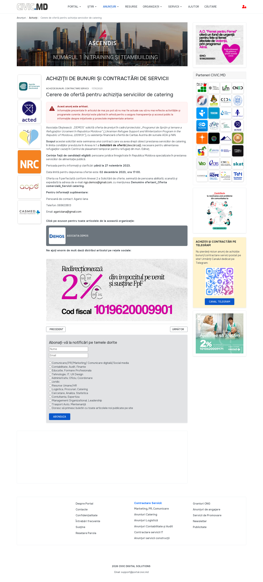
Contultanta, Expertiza (66, 397)
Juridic (56, 381)
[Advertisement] (102, 457)
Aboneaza (59, 416)
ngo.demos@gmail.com (98, 182)
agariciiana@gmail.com (67, 211)
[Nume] (68, 349)
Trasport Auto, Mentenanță (69, 404)
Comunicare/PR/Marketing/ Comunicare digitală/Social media (90, 363)
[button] (75, 6)
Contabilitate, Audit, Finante (69, 367)
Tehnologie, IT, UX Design (67, 374)
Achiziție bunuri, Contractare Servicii (67, 88)
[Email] (68, 355)
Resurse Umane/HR (64, 385)
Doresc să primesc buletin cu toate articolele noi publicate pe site (92, 408)
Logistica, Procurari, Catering (70, 389)
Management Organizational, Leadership (77, 400)
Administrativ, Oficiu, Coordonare (72, 378)
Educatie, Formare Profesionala (71, 370)
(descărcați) (120, 145)
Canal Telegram (219, 301)
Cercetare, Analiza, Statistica (70, 393)
